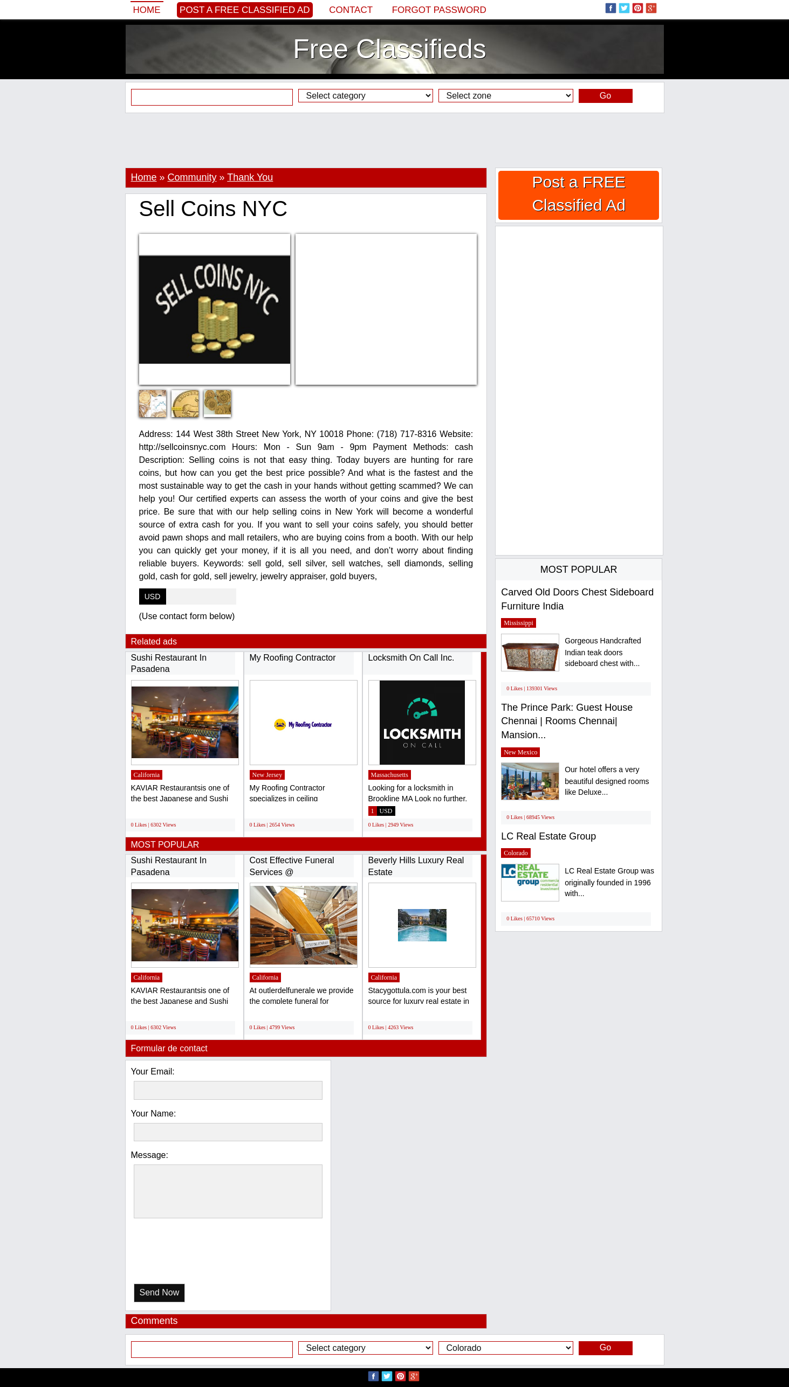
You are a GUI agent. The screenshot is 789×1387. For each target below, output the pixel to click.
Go (605, 95)
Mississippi (518, 623)
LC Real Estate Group (548, 836)
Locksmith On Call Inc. (411, 657)
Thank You (250, 177)
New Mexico (520, 752)
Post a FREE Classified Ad (245, 10)
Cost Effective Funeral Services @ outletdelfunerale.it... (292, 872)
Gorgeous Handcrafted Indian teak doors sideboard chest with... (603, 652)
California (147, 775)
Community (192, 177)
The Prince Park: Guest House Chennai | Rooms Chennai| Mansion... (567, 721)
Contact (351, 10)
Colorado (516, 853)
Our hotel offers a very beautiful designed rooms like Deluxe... (607, 781)
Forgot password (439, 10)
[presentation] (189, 1253)
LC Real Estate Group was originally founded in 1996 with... (609, 882)
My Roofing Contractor (293, 657)
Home (147, 10)
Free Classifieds (389, 49)
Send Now (160, 1292)
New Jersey (267, 775)
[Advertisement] (394, 140)
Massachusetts (389, 775)
